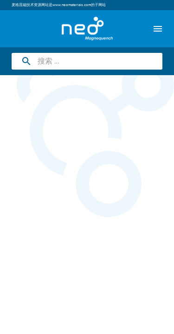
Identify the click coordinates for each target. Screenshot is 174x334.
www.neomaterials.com (71, 5)
